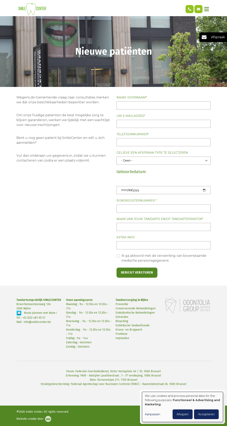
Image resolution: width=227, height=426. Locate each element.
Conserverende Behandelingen (136, 308)
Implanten (122, 338)
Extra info (126, 237)
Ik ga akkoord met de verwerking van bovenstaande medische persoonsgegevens (163, 258)
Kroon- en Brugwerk (129, 329)
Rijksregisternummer (136, 201)
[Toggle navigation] (207, 9)
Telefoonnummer (132, 134)
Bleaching (122, 321)
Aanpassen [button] (152, 414)
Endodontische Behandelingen (135, 312)
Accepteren (206, 414)
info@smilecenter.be (37, 322)
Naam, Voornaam (131, 97)
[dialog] (182, 407)
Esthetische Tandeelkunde (133, 325)
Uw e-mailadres (130, 116)
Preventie (122, 304)
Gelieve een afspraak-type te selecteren (152, 153)
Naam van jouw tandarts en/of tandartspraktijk (159, 219)
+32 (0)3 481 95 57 (33, 317)
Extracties (122, 317)
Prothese (121, 334)
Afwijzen (183, 414)
